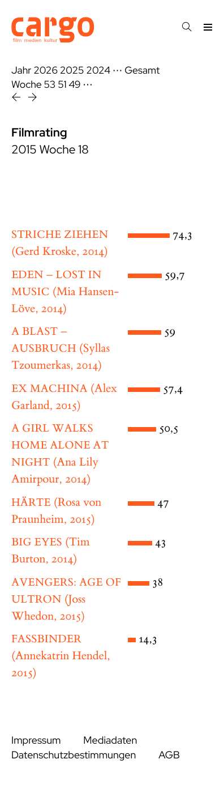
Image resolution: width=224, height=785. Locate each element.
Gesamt (142, 70)
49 (74, 84)
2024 (98, 70)
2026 (45, 70)
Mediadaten (110, 740)
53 (50, 84)
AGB (169, 755)
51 (62, 84)
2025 (72, 70)
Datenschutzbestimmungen (73, 755)
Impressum (36, 740)
